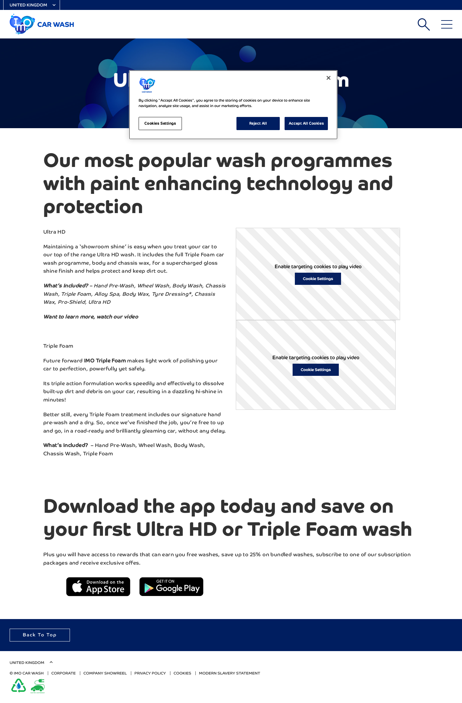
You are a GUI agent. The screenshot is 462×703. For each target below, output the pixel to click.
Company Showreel (105, 673)
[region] (233, 104)
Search (424, 24)
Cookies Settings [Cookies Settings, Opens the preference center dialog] (160, 123)
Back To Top (40, 635)
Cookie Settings (318, 278)
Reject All (258, 123)
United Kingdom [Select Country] (28, 5)
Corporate (63, 673)
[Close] (328, 78)
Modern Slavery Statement (229, 673)
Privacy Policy (150, 673)
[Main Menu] (447, 24)
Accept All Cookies (306, 123)
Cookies (182, 673)
